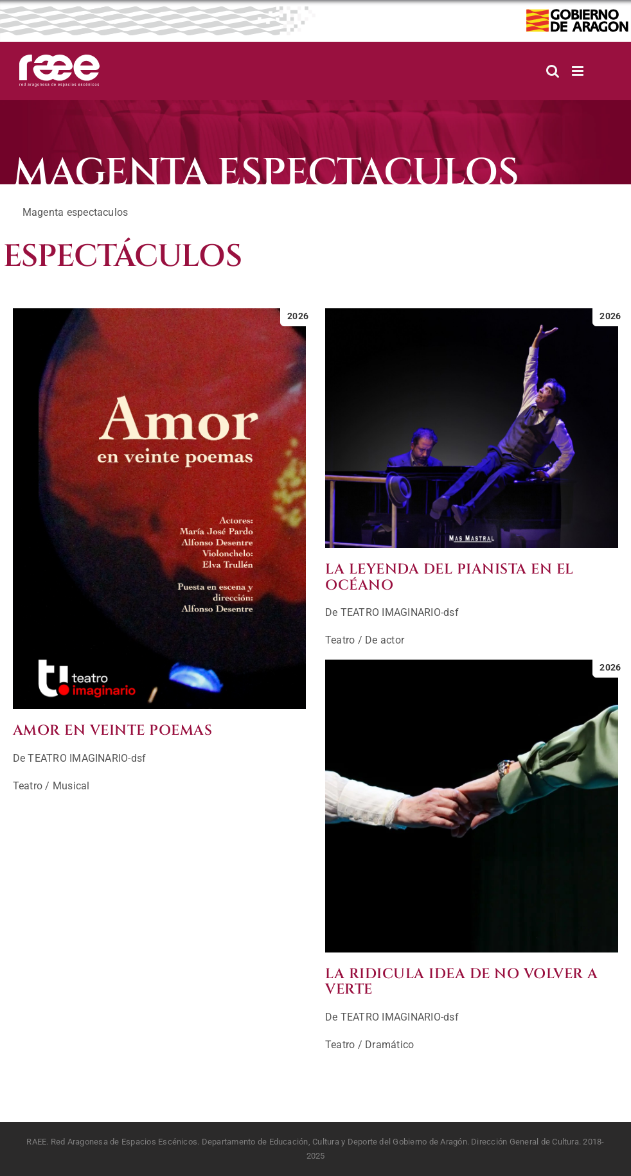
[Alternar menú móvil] (578, 71)
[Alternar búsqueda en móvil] (552, 71)
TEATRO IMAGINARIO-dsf (87, 758)
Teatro (27, 786)
